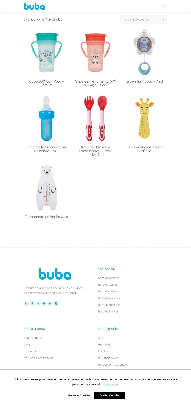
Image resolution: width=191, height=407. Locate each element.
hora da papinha (109, 278)
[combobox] (143, 19)
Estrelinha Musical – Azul (144, 81)
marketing (105, 344)
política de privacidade (38, 358)
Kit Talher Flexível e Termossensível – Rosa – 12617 (95, 151)
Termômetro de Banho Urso (46, 217)
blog (27, 344)
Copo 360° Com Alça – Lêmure (46, 83)
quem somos (32, 338)
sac (100, 338)
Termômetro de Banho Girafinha (144, 149)
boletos (103, 351)
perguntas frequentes (112, 364)
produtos (30, 351)
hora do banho (108, 291)
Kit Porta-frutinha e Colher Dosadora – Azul (46, 149)
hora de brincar (108, 311)
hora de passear (109, 305)
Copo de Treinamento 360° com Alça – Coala (95, 83)
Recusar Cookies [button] (79, 395)
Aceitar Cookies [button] (109, 395)
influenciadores (108, 358)
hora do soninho (109, 298)
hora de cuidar (107, 284)
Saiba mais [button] (111, 384)
